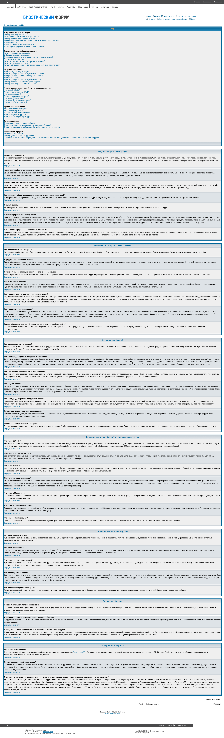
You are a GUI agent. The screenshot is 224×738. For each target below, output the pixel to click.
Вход (192, 19)
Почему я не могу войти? (14, 34)
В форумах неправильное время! (17, 55)
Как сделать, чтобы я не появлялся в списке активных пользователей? (32, 40)
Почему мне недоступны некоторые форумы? (22, 82)
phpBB (108, 712)
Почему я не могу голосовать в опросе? (20, 84)
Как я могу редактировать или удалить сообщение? (24, 74)
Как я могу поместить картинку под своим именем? (24, 61)
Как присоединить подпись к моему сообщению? (23, 76)
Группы (179, 16)
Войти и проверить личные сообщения (172, 19)
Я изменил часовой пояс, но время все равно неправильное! (28, 57)
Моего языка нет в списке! (14, 59)
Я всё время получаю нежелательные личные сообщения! (27, 125)
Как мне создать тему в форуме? (17, 72)
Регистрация (190, 16)
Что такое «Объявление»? (14, 98)
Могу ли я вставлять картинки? (16, 96)
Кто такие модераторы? (13, 111)
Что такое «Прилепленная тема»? (17, 100)
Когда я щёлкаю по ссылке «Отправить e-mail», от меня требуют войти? (32, 65)
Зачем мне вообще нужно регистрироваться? (22, 36)
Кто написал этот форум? (14, 134)
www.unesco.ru (48, 732)
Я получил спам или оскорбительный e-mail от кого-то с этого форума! (32, 127)
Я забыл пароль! (10, 42)
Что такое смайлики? (12, 94)
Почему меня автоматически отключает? (20, 38)
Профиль (150, 19)
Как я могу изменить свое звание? (17, 63)
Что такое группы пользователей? (17, 113)
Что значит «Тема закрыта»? (15, 102)
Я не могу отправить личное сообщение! (20, 123)
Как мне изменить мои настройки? (17, 53)
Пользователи (167, 16)
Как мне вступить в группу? (15, 115)
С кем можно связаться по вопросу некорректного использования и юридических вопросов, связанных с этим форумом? (52, 138)
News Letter (218, 2)
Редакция (197, 2)
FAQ (148, 16)
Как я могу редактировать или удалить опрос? (22, 80)
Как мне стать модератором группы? (18, 117)
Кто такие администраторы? (15, 109)
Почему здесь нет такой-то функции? (19, 136)
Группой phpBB (79, 652)
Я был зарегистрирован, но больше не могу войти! (24, 46)
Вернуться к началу (12, 166)
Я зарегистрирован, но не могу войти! (19, 44)
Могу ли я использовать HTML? (16, 92)
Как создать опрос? (12, 78)
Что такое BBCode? (12, 90)
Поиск (156, 16)
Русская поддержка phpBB (112, 713)
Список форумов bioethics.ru (15, 25)
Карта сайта (207, 2)
